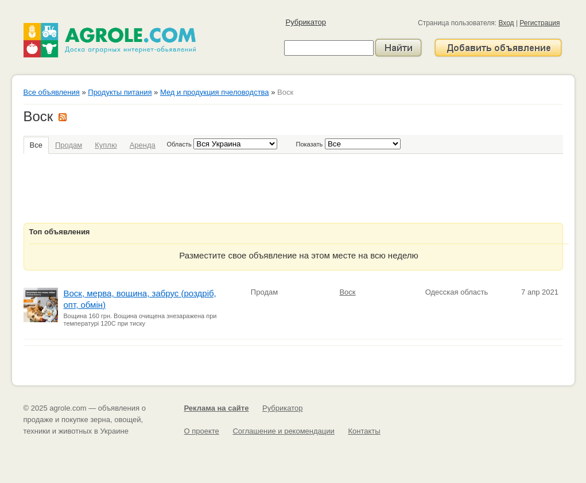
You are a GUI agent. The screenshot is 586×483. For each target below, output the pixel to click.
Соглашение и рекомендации (283, 431)
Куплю (106, 145)
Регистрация (539, 23)
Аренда (143, 145)
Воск (347, 292)
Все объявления (52, 92)
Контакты (364, 431)
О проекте (201, 431)
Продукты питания (120, 92)
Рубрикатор (306, 22)
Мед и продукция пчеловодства (214, 92)
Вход (506, 23)
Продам (68, 145)
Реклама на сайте (216, 408)
